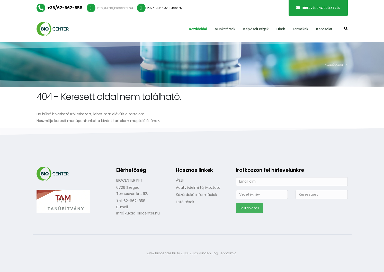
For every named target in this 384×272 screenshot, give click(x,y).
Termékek (300, 29)
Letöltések (185, 201)
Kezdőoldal (198, 29)
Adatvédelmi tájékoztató (198, 187)
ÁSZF (180, 180)
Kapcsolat (324, 29)
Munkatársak (225, 29)
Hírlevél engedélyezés (318, 8)
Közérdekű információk (196, 194)
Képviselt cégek (256, 29)
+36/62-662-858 (64, 8)
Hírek (280, 29)
